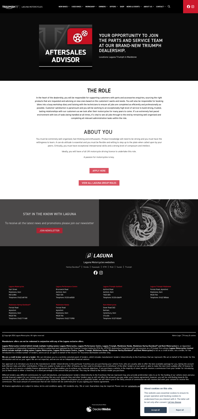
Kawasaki (96, 267)
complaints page (134, 386)
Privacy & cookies (189, 335)
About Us (148, 6)
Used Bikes (77, 6)
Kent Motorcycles (109, 305)
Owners (102, 6)
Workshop (90, 6)
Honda (86, 267)
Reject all (180, 410)
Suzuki (119, 267)
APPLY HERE (99, 170)
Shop (122, 6)
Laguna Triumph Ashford (112, 286)
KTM (105, 267)
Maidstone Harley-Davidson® (20, 305)
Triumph (128, 267)
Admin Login (176, 335)
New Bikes (63, 6)
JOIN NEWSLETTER (49, 230)
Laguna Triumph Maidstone (160, 286)
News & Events (133, 6)
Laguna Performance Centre (66, 286)
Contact (160, 6)
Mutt (111, 267)
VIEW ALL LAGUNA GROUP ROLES (99, 182)
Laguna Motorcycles (32, 6)
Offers (113, 6)
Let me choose (174, 402)
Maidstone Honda (62, 305)
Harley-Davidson (73, 267)
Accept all (155, 410)
